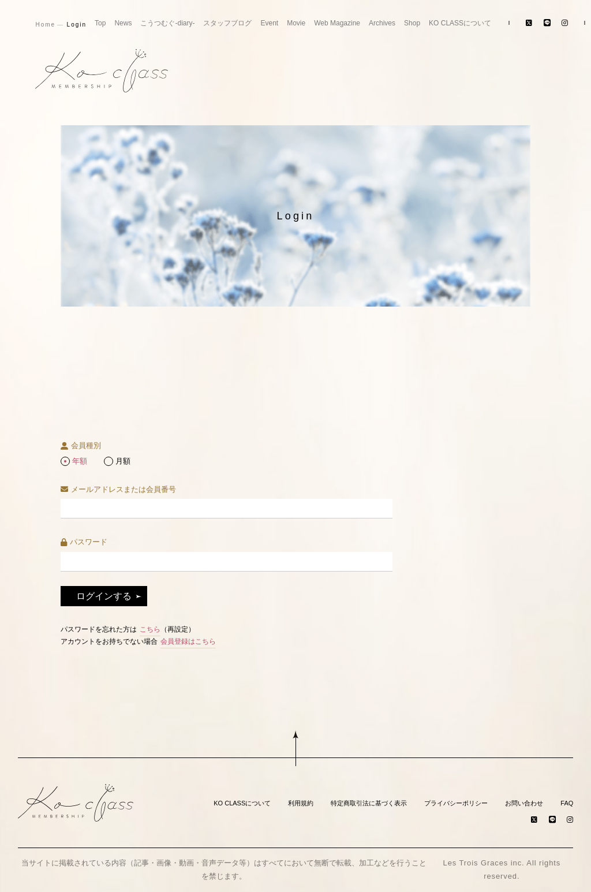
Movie (296, 23)
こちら (150, 629)
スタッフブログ (227, 23)
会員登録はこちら (188, 641)
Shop (412, 23)
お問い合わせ (524, 803)
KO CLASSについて (460, 23)
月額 (122, 461)
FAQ (566, 803)
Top (100, 23)
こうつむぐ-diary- (167, 23)
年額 (79, 461)
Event (269, 23)
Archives (382, 23)
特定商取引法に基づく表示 (369, 803)
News (123, 23)
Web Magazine (337, 23)
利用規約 (300, 803)
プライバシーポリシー (456, 803)
